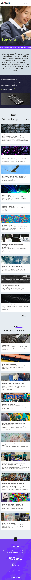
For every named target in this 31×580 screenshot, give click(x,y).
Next (23, 315)
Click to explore (7, 89)
